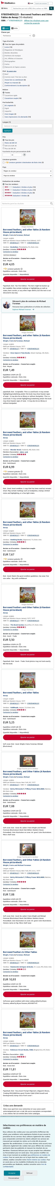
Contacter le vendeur (10, 252)
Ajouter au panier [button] (27, 279)
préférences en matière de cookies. (36, 1157)
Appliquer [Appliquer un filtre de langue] (7, 131)
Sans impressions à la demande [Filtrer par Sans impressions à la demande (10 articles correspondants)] (17, 117)
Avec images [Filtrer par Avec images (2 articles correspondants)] (9, 114)
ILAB (26, 452)
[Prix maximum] (18, 154)
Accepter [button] (11, 1173)
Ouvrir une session (41, 3)
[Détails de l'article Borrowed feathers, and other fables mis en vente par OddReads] (27, 681)
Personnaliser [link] (13, 1178)
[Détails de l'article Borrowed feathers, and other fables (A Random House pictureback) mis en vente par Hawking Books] (27, 510)
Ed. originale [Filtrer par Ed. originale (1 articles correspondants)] (9, 105)
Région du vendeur (10, 171)
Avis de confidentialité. (35, 1167)
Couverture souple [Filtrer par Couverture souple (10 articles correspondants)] (12, 98)
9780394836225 (16, 20)
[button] (51, 203)
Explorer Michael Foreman (24, 309)
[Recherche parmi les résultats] (27, 203)
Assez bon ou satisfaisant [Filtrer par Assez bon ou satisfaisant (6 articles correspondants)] (14, 80)
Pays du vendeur (9, 175)
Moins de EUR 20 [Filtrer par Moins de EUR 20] (10, 143)
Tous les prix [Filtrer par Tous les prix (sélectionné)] (8, 140)
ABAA (22, 452)
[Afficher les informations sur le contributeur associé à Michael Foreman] (22, 235)
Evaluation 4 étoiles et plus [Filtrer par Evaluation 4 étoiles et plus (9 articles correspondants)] (19, 193)
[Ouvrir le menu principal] (5, 8)
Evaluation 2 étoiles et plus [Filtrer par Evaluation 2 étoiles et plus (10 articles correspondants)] (20, 187)
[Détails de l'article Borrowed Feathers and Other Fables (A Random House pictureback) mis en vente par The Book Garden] (27, 595)
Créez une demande (10, 1118)
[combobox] (30, 8)
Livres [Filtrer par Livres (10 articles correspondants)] (7, 47)
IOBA (21, 1055)
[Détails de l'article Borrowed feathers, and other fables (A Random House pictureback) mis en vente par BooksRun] (27, 217)
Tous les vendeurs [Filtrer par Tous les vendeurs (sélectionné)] (11, 184)
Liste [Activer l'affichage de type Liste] (5, 28)
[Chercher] (51, 8)
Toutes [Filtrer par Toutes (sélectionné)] (6, 92)
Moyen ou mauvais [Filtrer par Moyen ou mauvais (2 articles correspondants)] (12, 82)
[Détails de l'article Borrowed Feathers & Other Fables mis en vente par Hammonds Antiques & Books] (27, 940)
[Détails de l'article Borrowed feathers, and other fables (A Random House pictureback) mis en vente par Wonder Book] (27, 420)
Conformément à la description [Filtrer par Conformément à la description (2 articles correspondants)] (16, 85)
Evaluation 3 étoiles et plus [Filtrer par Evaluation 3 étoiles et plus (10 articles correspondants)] (20, 190)
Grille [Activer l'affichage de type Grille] (14, 28)
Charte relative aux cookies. (24, 1162)
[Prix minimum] (7, 154)
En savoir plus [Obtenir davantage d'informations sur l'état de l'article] (11, 71)
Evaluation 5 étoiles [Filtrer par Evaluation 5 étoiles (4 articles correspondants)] (17, 195)
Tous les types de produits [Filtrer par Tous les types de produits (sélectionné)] (13, 44)
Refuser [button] (29, 1173)
